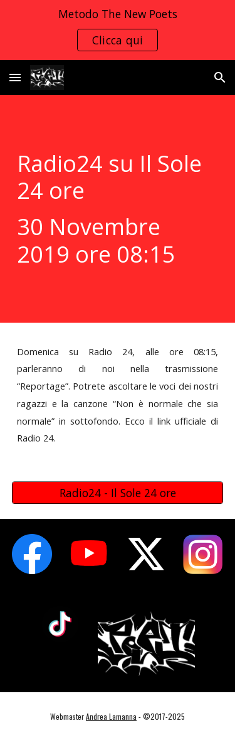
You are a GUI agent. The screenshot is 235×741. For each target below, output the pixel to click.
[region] (117, 30)
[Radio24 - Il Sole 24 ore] (118, 493)
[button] (15, 77)
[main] (118, 209)
